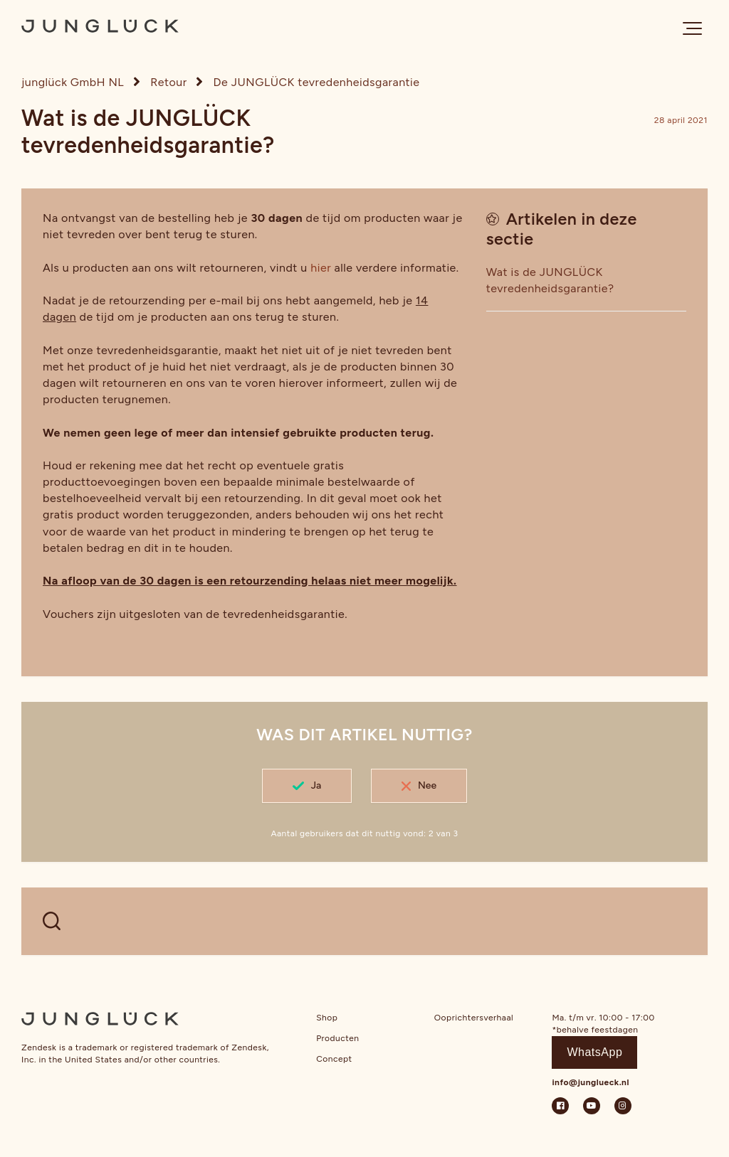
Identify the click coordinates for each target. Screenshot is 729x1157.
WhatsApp (594, 1052)
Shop (326, 1018)
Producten (337, 1038)
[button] (692, 28)
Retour (168, 82)
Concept (334, 1059)
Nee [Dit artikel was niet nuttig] (427, 785)
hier (320, 267)
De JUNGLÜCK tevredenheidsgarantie (317, 82)
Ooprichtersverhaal (473, 1018)
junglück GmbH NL (72, 82)
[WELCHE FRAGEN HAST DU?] (364, 921)
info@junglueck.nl (590, 1082)
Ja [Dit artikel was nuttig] (316, 785)
